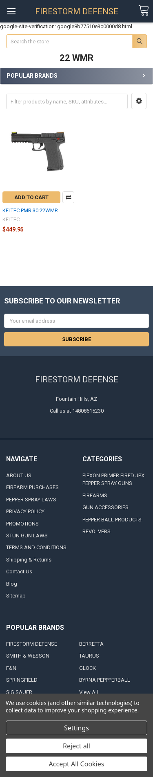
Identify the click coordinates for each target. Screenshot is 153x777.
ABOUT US (18, 475)
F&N (11, 668)
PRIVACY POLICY (25, 511)
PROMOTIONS (22, 524)
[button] (138, 101)
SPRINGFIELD (22, 680)
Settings (76, 727)
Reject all (76, 745)
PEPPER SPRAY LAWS (31, 499)
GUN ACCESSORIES (105, 507)
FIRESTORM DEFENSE (31, 644)
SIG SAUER (19, 692)
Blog (11, 584)
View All (88, 692)
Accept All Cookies (76, 763)
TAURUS (89, 656)
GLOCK (87, 668)
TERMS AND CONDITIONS (36, 547)
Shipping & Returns (28, 560)
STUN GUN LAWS (27, 535)
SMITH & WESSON (27, 656)
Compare (68, 197)
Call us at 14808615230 (77, 411)
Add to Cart (31, 197)
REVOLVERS (96, 531)
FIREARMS (94, 495)
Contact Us (19, 571)
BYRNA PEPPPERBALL (104, 680)
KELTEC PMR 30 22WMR (30, 210)
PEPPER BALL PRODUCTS (112, 520)
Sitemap (16, 596)
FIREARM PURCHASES (32, 487)
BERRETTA (91, 644)
